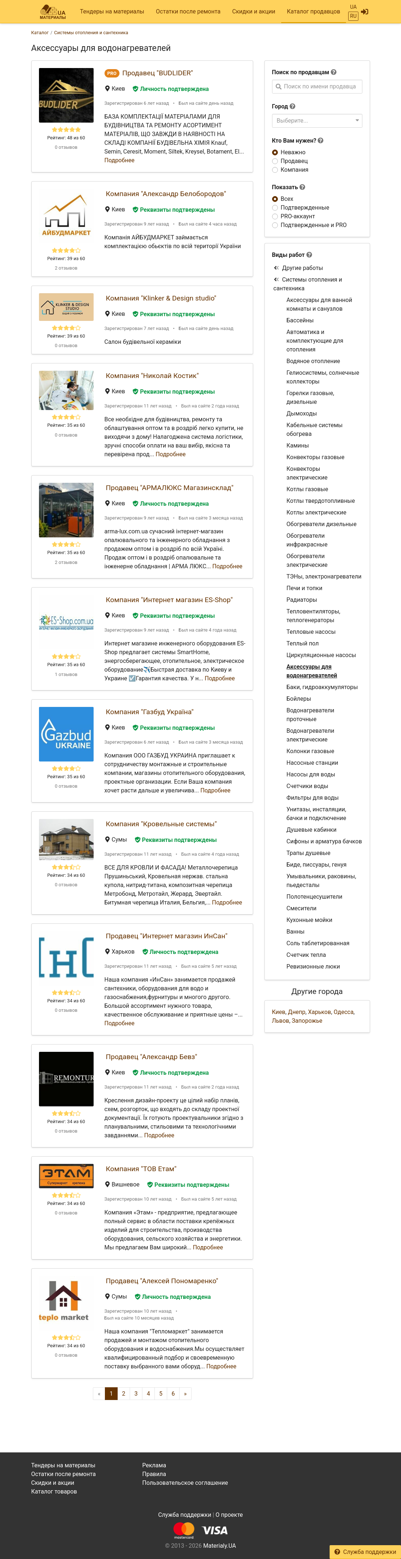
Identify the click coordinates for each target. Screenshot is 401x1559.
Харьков (319, 1012)
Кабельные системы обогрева (315, 429)
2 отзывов (66, 268)
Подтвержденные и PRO (314, 225)
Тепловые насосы (311, 631)
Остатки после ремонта (188, 11)
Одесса (344, 1012)
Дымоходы (302, 413)
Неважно (293, 152)
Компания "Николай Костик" (152, 375)
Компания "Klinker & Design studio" (161, 298)
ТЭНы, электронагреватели (324, 576)
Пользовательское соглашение (185, 1482)
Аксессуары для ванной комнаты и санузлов (319, 304)
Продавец (294, 161)
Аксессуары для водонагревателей (312, 671)
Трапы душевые (309, 853)
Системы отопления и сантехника (308, 284)
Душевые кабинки (312, 829)
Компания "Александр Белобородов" (166, 194)
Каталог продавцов (313, 11)
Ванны (296, 931)
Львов (280, 1020)
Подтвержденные (305, 207)
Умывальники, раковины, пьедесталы (321, 880)
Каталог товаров (54, 1491)
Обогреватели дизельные (322, 524)
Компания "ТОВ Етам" (141, 1169)
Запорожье (307, 1020)
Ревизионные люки (313, 966)
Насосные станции (312, 762)
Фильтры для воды (313, 797)
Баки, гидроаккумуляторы (322, 687)
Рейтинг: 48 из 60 (66, 137)
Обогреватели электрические (307, 560)
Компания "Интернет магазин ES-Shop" (169, 600)
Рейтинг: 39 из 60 (66, 258)
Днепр (297, 1012)
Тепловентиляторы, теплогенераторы (314, 616)
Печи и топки (305, 588)
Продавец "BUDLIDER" (157, 73)
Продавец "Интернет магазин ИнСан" (167, 936)
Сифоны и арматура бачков (324, 841)
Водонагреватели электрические (310, 735)
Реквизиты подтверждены (174, 209)
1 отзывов (66, 674)
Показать (289, 187)
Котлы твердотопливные (321, 500)
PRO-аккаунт (298, 216)
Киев (279, 1012)
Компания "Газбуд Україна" (150, 712)
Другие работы (298, 268)
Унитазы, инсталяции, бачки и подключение (316, 814)
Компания (294, 169)
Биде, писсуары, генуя (317, 864)
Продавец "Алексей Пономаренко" (162, 1281)
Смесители (302, 908)
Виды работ (288, 254)
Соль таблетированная (318, 943)
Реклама (154, 1465)
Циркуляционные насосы (321, 655)
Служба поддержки (365, 1551)
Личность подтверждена (171, 88)
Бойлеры (299, 698)
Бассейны (300, 320)
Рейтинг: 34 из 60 (66, 875)
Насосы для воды (311, 774)
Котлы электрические (316, 512)
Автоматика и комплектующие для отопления (315, 341)
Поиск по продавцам (300, 72)
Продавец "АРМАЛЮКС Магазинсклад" (170, 488)
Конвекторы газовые (316, 457)
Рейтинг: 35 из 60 (66, 425)
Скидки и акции (253, 11)
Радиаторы (302, 599)
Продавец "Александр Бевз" (151, 1057)
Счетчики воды (308, 786)
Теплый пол (303, 643)
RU (353, 16)
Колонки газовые (310, 751)
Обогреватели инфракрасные (307, 540)
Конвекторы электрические (307, 473)
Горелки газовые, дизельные (310, 397)
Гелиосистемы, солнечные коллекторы (323, 377)
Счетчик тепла (306, 954)
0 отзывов (66, 147)
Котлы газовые (307, 489)
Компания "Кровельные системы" (161, 824)
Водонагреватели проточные (310, 715)
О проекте (229, 1514)
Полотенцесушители (315, 896)
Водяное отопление (313, 361)
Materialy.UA (219, 1545)
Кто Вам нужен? (298, 140)
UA (353, 7)
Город (280, 106)
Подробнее (120, 160)
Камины (298, 445)
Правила (154, 1474)
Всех (287, 198)
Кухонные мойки (310, 919)
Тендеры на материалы (112, 11)
